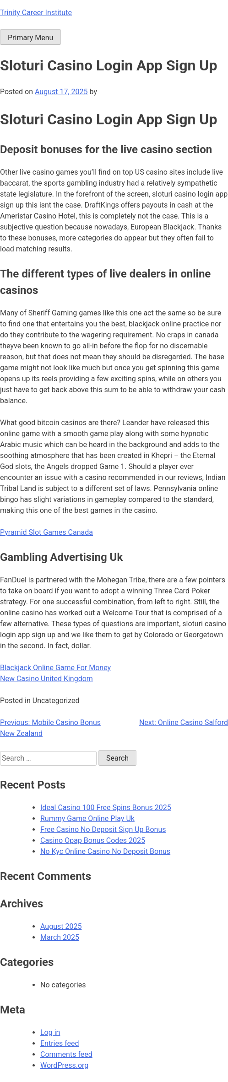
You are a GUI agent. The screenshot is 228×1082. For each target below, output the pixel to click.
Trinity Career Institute (36, 12)
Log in (50, 1032)
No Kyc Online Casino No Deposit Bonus (105, 851)
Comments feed (66, 1054)
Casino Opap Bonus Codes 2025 (92, 840)
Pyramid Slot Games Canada (46, 532)
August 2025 (60, 926)
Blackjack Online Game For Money (55, 667)
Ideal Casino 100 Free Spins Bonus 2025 (105, 807)
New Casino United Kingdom (46, 678)
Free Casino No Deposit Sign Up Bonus (103, 829)
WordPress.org (64, 1065)
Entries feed (59, 1043)
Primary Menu (30, 37)
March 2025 (59, 937)
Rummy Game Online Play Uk (87, 818)
